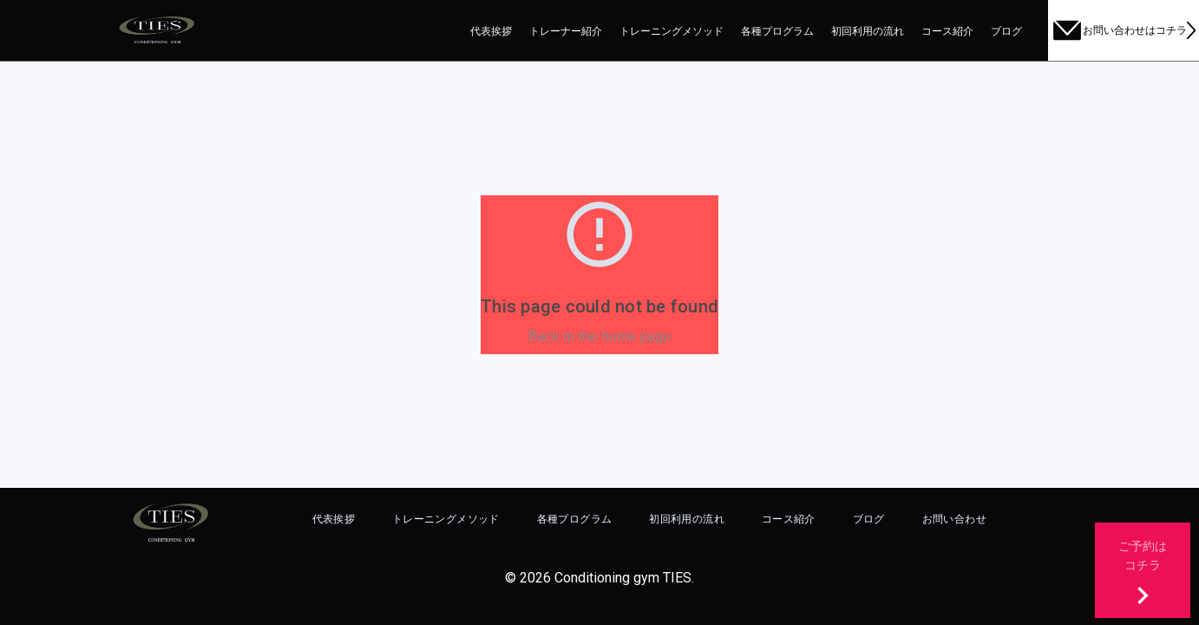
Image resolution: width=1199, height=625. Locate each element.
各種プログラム (777, 31)
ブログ (1006, 31)
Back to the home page (600, 336)
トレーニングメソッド (671, 31)
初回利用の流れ (867, 31)
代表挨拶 (491, 31)
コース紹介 (947, 31)
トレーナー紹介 (565, 31)
